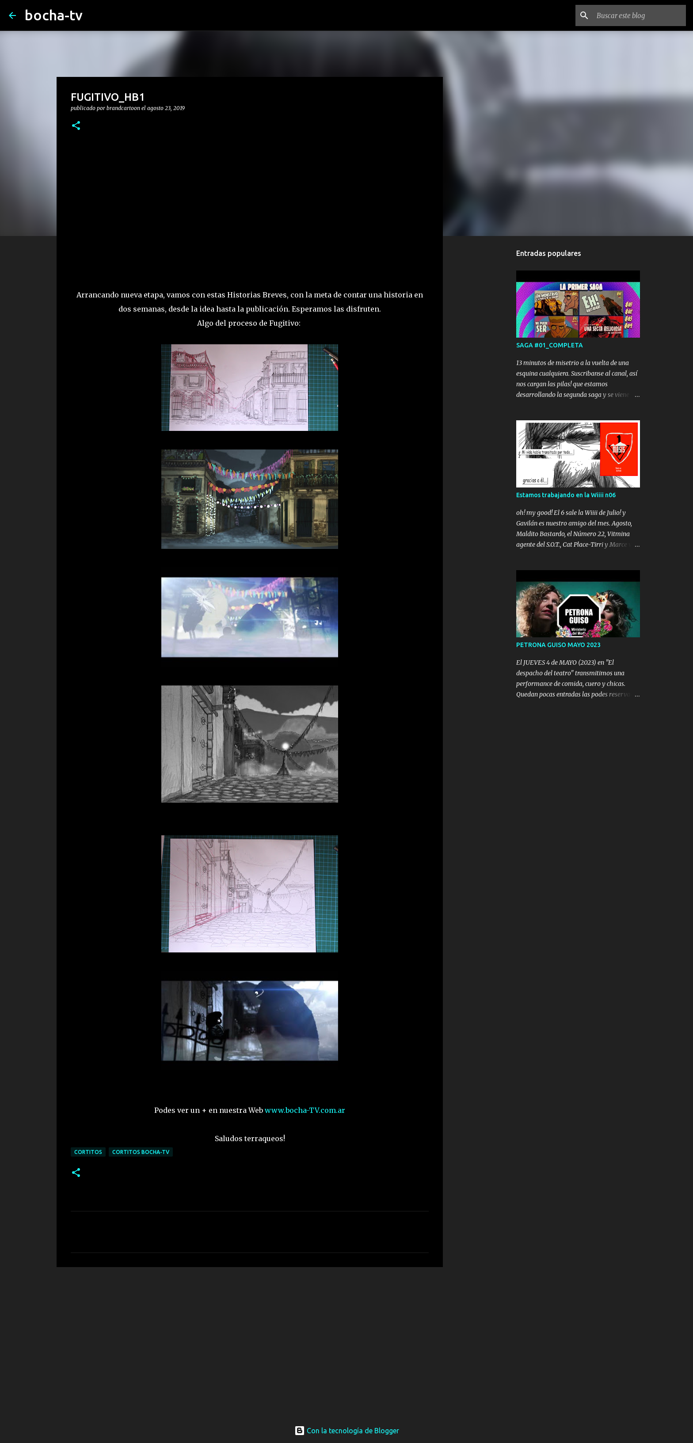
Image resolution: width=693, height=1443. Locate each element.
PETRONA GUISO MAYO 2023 (558, 644)
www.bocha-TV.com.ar (305, 1110)
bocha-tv (54, 15)
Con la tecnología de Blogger (346, 1431)
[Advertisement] (249, 1342)
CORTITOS (88, 1152)
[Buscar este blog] (639, 15)
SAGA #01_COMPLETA (549, 345)
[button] (76, 126)
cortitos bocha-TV (140, 1152)
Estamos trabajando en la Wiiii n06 (566, 495)
